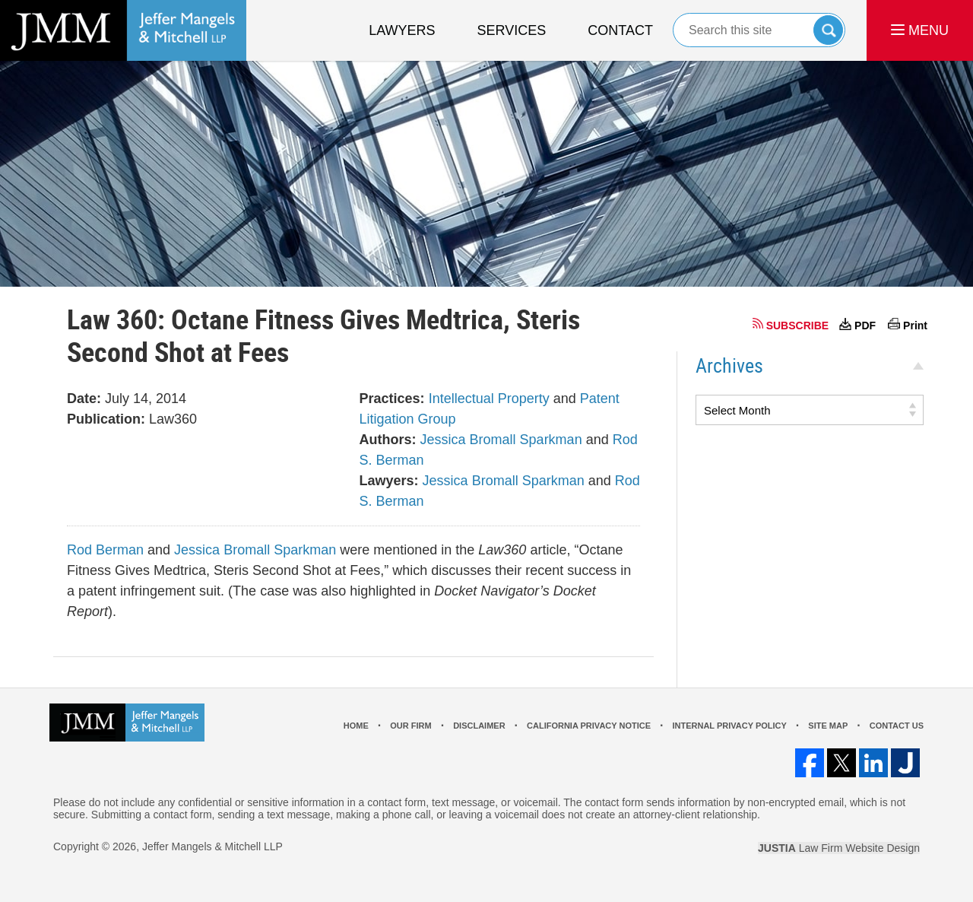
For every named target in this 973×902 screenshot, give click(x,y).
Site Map (828, 725)
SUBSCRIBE (797, 325)
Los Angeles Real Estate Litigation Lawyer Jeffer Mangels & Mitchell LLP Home (123, 30)
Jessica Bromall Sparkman (501, 439)
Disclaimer (479, 725)
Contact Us (897, 725)
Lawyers (402, 30)
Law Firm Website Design (839, 848)
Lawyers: (389, 480)
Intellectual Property (489, 398)
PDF (865, 325)
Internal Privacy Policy (729, 725)
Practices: (392, 398)
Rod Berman (105, 549)
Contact (620, 30)
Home (356, 725)
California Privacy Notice (589, 725)
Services (512, 30)
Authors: (388, 439)
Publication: (106, 419)
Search (828, 30)
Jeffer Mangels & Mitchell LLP (212, 846)
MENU (920, 30)
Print (915, 325)
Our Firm (410, 725)
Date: (84, 398)
